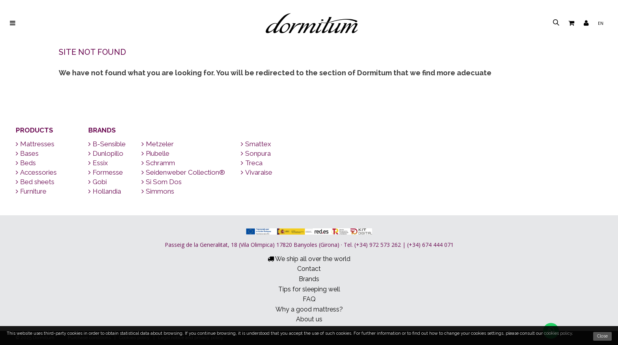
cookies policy (558, 333)
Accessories (36, 172)
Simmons (157, 191)
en (600, 23)
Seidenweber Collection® (183, 172)
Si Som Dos (161, 182)
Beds (26, 163)
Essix (98, 163)
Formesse (105, 172)
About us (309, 319)
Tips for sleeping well (309, 289)
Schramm (158, 163)
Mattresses (35, 144)
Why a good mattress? (309, 309)
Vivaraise (256, 172)
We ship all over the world (309, 259)
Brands (102, 130)
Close (602, 336)
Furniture (31, 191)
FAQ (309, 299)
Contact (309, 268)
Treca (251, 163)
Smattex (256, 144)
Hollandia (104, 191)
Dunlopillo (105, 153)
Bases (27, 153)
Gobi (97, 182)
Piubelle (155, 153)
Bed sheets (35, 182)
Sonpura (256, 153)
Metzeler (157, 144)
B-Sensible (107, 144)
